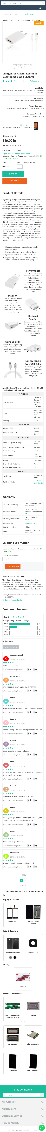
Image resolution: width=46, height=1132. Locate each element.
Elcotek (34, 1130)
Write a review (35, 81)
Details (15, 158)
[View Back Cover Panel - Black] (14, 957)
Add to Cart (14, 181)
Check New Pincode (9, 556)
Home (5, 14)
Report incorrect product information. (16, 153)
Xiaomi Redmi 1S (16, 14)
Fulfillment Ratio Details (38, 482)
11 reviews (22, 81)
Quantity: (5, 166)
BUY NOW (13, 174)
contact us (33, 595)
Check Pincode (13, 566)
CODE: (4, 163)
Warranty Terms (31, 523)
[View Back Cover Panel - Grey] (10, 957)
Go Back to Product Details (12, 600)
